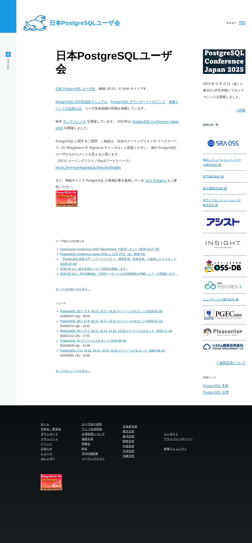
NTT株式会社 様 (213, 176)
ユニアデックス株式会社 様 (221, 299)
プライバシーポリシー (178, 438)
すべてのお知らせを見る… (73, 289)
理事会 (86, 443)
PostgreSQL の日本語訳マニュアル (81, 102)
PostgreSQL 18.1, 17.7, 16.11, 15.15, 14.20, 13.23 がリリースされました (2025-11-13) (116, 331)
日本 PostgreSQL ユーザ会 (75, 88)
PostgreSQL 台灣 (215, 392)
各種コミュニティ (175, 448)
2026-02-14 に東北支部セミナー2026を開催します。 (94, 268)
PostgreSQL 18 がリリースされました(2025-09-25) (93, 340)
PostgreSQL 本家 (215, 385)
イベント (46, 443)
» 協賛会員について (231, 363)
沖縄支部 (128, 456)
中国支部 (128, 446)
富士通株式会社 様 (215, 188)
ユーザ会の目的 (92, 424)
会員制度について (93, 434)
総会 (84, 448)
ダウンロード (49, 434)
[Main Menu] (235, 23)
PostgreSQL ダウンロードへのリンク (137, 102)
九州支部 (128, 451)
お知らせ (46, 448)
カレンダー (48, 458)
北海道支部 (130, 426)
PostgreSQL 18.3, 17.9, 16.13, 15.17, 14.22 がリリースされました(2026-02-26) (111, 311)
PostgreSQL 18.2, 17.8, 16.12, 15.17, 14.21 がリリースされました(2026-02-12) (111, 321)
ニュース (46, 453)
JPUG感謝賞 (90, 453)
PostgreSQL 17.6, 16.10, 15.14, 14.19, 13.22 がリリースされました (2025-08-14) (112, 350)
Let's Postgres (156, 180)
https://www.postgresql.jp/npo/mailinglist (88, 167)
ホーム (45, 424)
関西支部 (128, 441)
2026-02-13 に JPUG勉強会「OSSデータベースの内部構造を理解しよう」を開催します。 (119, 273)
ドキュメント (49, 438)
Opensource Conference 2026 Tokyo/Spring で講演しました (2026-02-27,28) (109, 249)
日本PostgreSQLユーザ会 (84, 23)
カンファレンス (74, 121)
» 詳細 (240, 110)
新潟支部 (128, 436)
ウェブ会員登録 (92, 429)
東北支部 (128, 431)
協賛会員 (87, 438)
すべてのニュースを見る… (73, 371)
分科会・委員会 (51, 429)
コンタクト (171, 434)
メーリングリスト (93, 458)
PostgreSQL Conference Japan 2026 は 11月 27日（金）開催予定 (103, 254)
